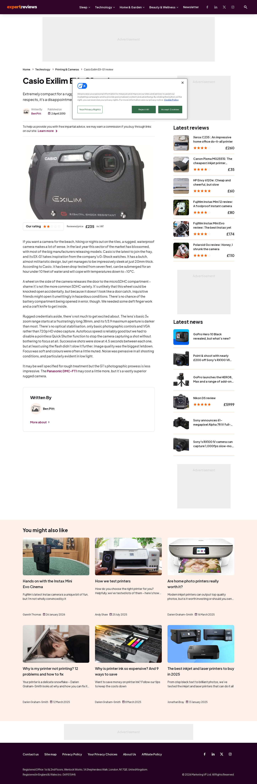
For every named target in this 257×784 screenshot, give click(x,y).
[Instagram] (233, 7)
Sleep (83, 7)
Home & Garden (131, 7)
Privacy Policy (72, 754)
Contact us (31, 754)
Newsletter (191, 7)
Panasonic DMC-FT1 (62, 371)
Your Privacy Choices (102, 754)
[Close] (182, 83)
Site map (50, 754)
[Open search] (245, 7)
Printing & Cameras (67, 69)
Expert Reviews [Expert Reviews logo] (19, 7)
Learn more (46, 131)
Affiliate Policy (152, 754)
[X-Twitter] (224, 7)
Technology (103, 7)
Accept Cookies (170, 109)
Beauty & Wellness (162, 7)
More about (38, 422)
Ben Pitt (36, 113)
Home (26, 69)
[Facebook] (207, 7)
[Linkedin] (216, 7)
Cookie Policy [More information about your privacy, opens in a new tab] (171, 99)
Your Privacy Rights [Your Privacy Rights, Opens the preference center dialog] (90, 109)
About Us (129, 754)
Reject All (144, 109)
